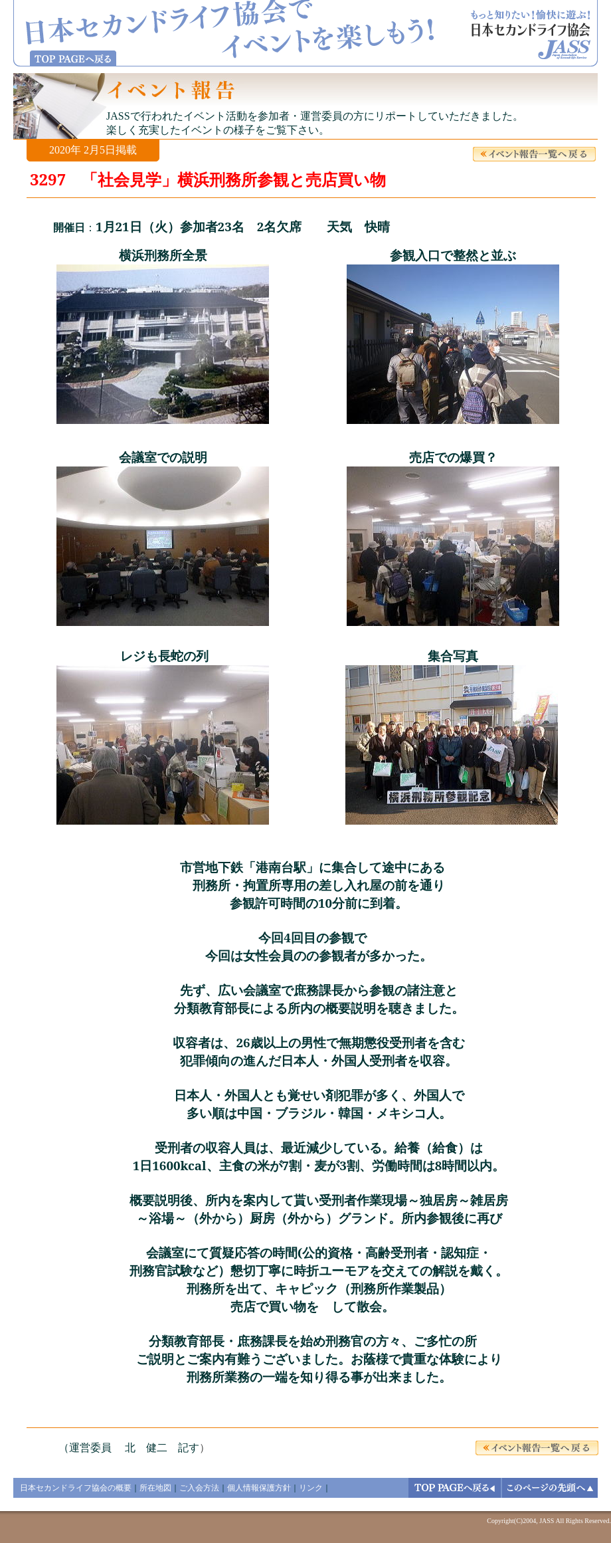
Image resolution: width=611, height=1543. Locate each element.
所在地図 (155, 1487)
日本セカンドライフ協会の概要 (75, 1487)
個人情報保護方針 (259, 1487)
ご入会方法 (199, 1487)
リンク (311, 1487)
